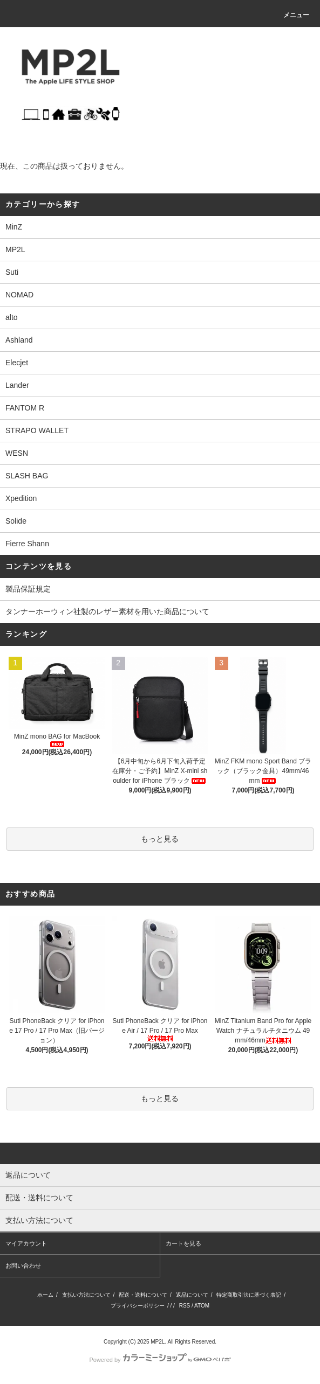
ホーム (45, 1295)
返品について (192, 1295)
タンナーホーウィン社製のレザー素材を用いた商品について (107, 611)
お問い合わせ (23, 1265)
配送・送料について (143, 1295)
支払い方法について (86, 1295)
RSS (184, 1306)
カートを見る (183, 1243)
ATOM (201, 1306)
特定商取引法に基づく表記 (248, 1295)
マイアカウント (26, 1243)
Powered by (159, 1360)
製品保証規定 (28, 589)
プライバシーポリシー (138, 1306)
